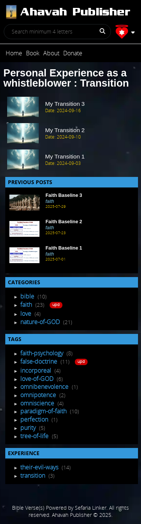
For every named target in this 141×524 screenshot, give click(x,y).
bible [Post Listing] (28, 296)
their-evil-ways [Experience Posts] (40, 467)
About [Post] (51, 53)
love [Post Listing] (26, 313)
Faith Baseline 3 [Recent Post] (63, 195)
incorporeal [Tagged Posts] (36, 370)
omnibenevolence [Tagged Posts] (45, 386)
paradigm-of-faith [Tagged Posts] (44, 411)
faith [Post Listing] (26, 304)
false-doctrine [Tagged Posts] (39, 361)
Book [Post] (32, 53)
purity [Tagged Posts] (28, 427)
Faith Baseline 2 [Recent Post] (63, 221)
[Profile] (125, 31)
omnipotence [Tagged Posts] (39, 395)
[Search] (99, 33)
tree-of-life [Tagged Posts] (35, 436)
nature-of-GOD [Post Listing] (40, 322)
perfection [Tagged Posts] (35, 419)
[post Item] (70, 107)
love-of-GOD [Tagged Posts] (37, 379)
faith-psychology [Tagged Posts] (42, 353)
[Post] (67, 12)
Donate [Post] (72, 53)
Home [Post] (14, 53)
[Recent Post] (24, 202)
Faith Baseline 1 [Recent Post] (63, 248)
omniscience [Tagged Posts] (38, 403)
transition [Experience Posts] (33, 475)
